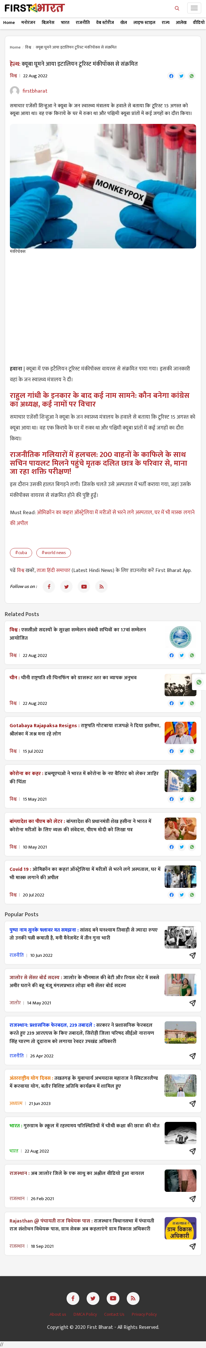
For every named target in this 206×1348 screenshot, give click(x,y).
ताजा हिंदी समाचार (53, 570)
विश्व (28, 47)
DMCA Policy (86, 1314)
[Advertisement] (103, 306)
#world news (53, 552)
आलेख (181, 22)
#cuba (21, 552)
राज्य (165, 22)
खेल (123, 22)
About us (58, 1314)
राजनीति (83, 22)
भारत (65, 22)
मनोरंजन (28, 22)
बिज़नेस (48, 22)
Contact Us (114, 1314)
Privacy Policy (144, 1314)
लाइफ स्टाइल (144, 22)
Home (9, 22)
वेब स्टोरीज (105, 22)
